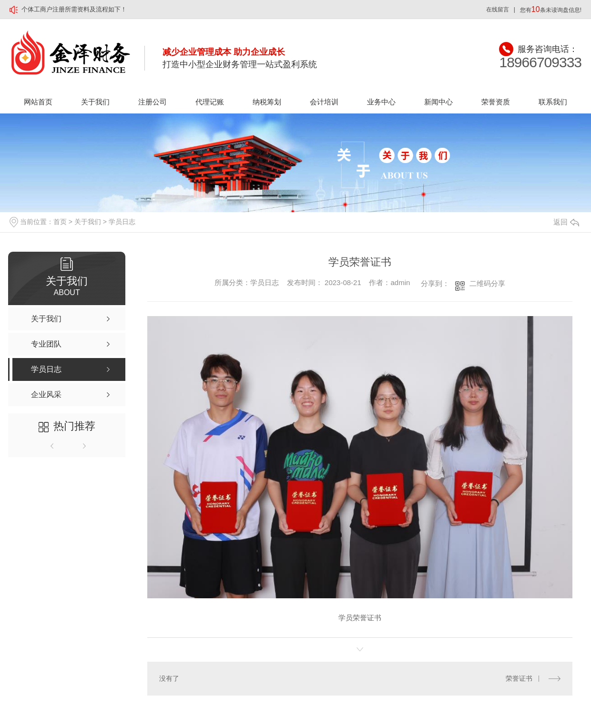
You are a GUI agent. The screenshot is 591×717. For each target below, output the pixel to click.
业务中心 (381, 102)
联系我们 (553, 102)
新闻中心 (438, 102)
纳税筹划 (267, 102)
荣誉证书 (519, 678)
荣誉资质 (495, 102)
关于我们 (95, 102)
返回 (566, 222)
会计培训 (324, 102)
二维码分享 (487, 283)
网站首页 (38, 102)
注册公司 (152, 102)
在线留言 (497, 9)
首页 (60, 221)
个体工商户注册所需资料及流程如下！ (74, 9)
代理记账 (209, 102)
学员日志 (122, 221)
